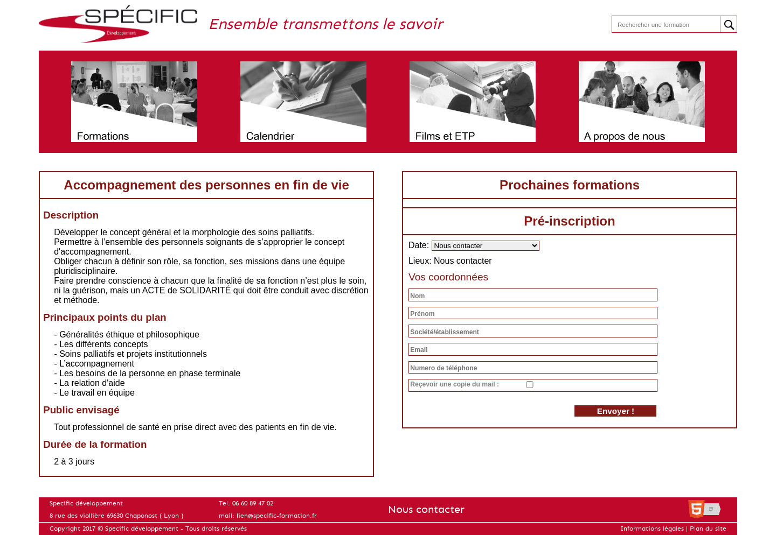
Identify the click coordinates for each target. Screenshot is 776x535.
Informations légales (652, 528)
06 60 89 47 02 (252, 503)
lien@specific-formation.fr (277, 515)
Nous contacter (426, 509)
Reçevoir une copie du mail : (454, 384)
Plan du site (708, 528)
